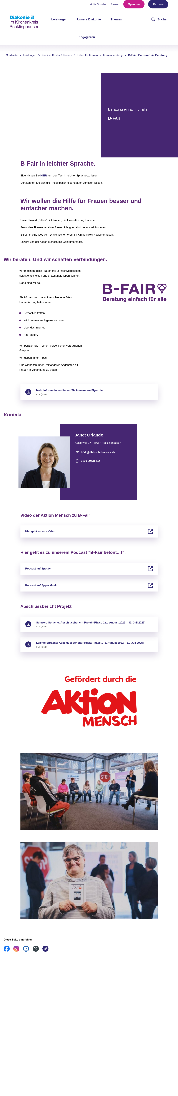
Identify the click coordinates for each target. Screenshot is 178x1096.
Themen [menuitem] (116, 21)
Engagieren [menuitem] (86, 39)
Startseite (12, 55)
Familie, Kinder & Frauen (57, 55)
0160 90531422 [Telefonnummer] (87, 460)
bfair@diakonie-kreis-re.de (95, 452)
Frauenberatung (113, 55)
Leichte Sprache (97, 6)
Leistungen (29, 55)
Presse (114, 6)
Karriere (158, 6)
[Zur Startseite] (24, 22)
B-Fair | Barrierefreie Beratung (147, 55)
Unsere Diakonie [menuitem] (89, 21)
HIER (43, 175)
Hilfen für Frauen (87, 55)
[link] (7, 950)
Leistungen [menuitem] (59, 21)
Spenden (134, 6)
